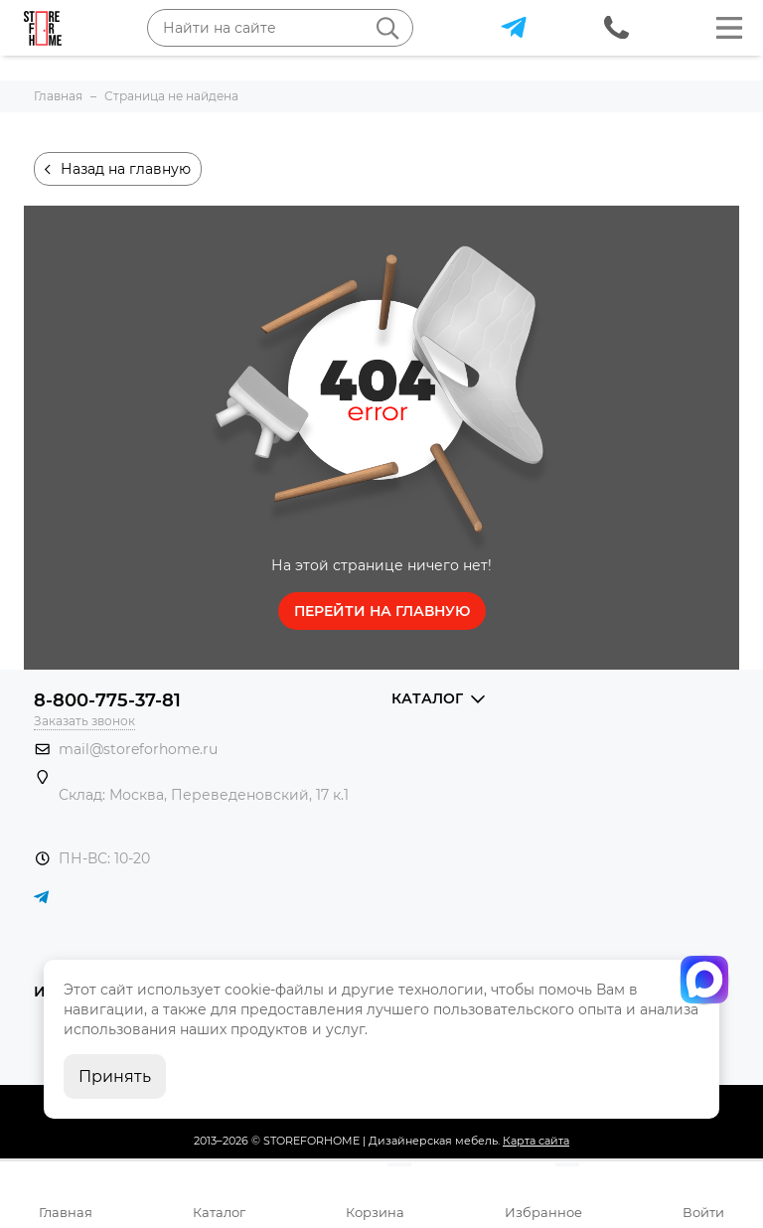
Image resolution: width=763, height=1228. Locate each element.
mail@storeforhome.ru (138, 749)
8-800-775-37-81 (107, 700)
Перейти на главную (382, 611)
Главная (65, 1212)
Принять (114, 1076)
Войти (703, 1212)
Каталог (219, 1212)
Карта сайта (536, 1141)
